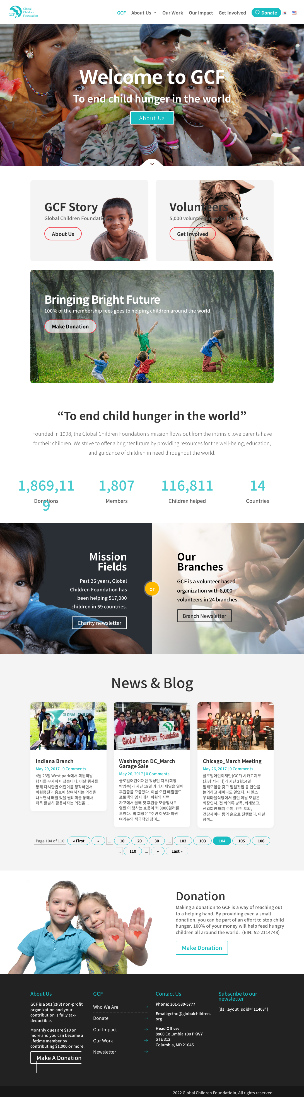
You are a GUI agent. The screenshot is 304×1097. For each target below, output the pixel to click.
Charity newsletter (99, 622)
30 (157, 841)
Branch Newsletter (204, 615)
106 (261, 841)
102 (183, 841)
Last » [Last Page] (177, 851)
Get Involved (232, 13)
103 (202, 841)
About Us (141, 13)
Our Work (172, 13)
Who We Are (105, 1006)
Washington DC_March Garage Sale (147, 763)
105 (241, 841)
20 (139, 841)
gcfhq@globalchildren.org (183, 1016)
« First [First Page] (79, 841)
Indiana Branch (55, 760)
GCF (121, 13)
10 (122, 841)
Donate (269, 12)
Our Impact (201, 13)
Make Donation (70, 326)
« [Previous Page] (98, 841)
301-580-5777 (182, 1004)
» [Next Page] (158, 851)
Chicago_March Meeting (232, 760)
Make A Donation (59, 1058)
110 (132, 851)
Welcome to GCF (152, 76)
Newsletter (104, 1051)
